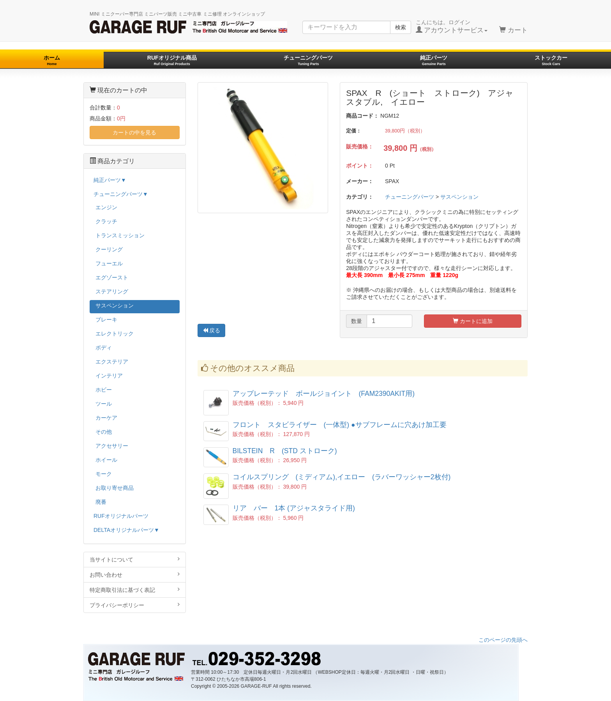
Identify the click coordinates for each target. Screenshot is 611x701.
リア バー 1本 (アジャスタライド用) (294, 508)
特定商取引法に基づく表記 (135, 589)
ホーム (52, 60)
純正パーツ (433, 60)
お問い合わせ (135, 574)
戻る (212, 330)
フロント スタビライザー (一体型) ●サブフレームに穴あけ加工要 (340, 425)
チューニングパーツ (308, 60)
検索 (400, 27)
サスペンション (459, 197)
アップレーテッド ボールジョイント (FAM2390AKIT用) (324, 393)
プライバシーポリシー (135, 605)
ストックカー (551, 60)
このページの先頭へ (503, 640)
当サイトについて (135, 559)
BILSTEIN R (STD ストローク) (285, 451)
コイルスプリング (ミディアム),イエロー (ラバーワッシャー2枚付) (342, 477)
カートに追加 (473, 321)
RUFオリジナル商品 (172, 60)
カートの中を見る (134, 132)
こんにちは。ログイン (452, 26)
